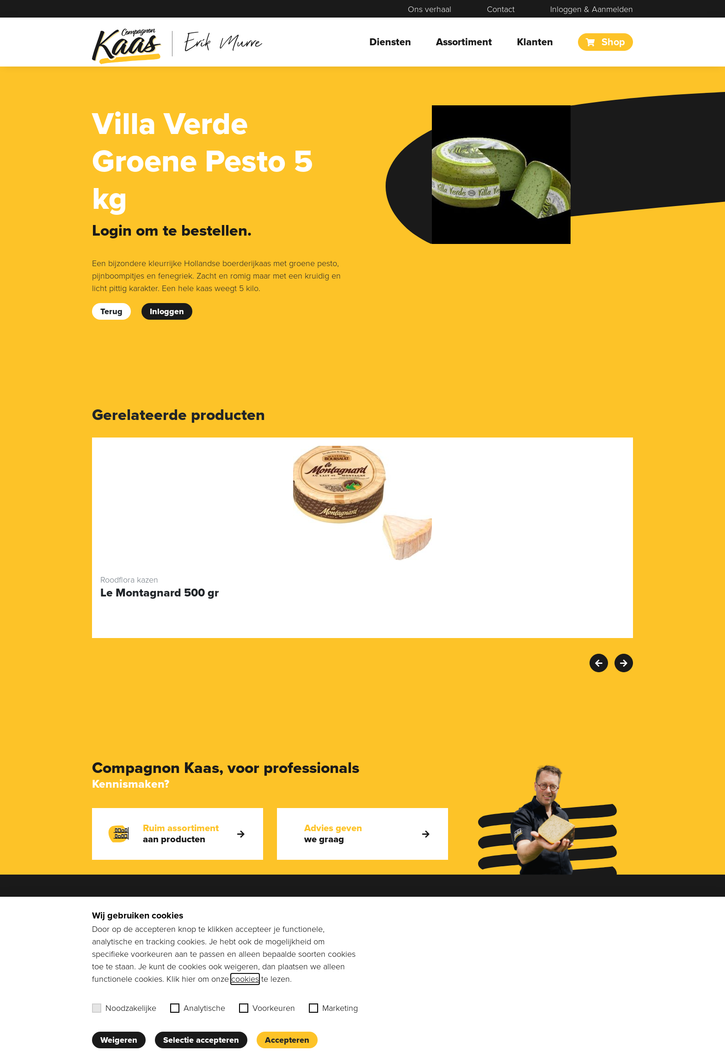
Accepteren (287, 1040)
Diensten (390, 42)
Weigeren (118, 1040)
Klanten (535, 42)
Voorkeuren (267, 1008)
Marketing (333, 1008)
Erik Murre (223, 41)
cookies (245, 979)
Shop (605, 42)
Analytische (197, 1008)
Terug (111, 311)
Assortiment (464, 42)
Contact (501, 9)
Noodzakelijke (124, 1008)
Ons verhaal (429, 9)
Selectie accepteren (201, 1040)
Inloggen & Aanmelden (591, 9)
